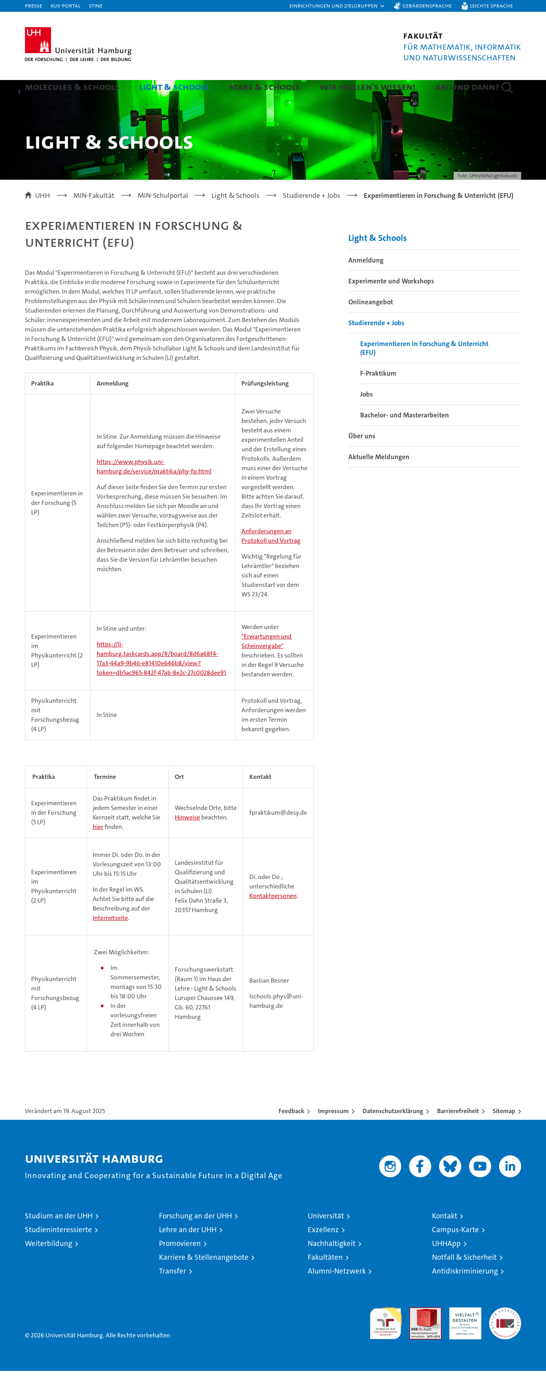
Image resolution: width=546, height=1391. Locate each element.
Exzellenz (323, 1250)
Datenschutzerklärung (393, 1131)
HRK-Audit (463, 1332)
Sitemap (504, 1131)
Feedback (291, 1131)
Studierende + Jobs (376, 343)
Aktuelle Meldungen (379, 477)
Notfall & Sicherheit (464, 1277)
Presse (33, 5)
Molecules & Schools (72, 86)
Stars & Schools (264, 86)
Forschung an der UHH (195, 1236)
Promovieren (180, 1263)
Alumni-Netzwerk (337, 1291)
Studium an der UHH (59, 1236)
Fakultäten (325, 1277)
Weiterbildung (48, 1263)
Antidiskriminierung (465, 1291)
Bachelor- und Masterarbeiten (404, 435)
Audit (417, 1332)
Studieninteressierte (58, 1250)
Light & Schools (174, 86)
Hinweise (187, 837)
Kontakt (444, 1236)
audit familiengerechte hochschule (386, 1340)
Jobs (366, 414)
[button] (337, 6)
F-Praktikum (378, 393)
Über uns (361, 456)
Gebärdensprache (427, 5)
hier (98, 847)
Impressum (333, 1131)
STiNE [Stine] (96, 5)
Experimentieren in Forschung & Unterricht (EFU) (424, 368)
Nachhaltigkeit (331, 1263)
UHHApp (446, 1263)
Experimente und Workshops (391, 301)
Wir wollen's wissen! (367, 86)
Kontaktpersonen (273, 916)
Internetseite (110, 938)
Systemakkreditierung (505, 1332)
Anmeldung (365, 280)
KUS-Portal (65, 5)
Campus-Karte (455, 1250)
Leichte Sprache (491, 5)
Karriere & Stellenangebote (204, 1277)
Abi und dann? (467, 86)
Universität (326, 1236)
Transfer (172, 1291)
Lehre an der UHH (188, 1250)
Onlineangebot (370, 322)
